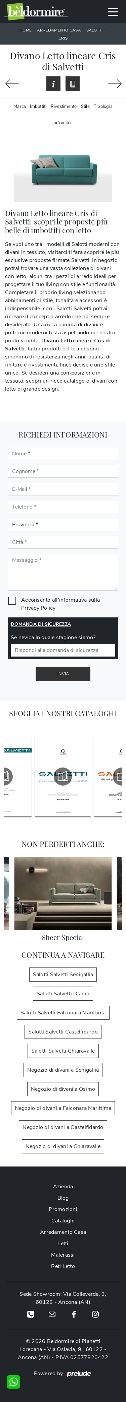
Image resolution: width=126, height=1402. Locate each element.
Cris (63, 38)
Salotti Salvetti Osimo (63, 993)
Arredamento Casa (59, 30)
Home (25, 30)
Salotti (94, 30)
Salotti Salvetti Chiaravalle (63, 1051)
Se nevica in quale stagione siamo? (53, 637)
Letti (62, 1243)
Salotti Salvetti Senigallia (63, 974)
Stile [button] (85, 107)
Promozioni (63, 1209)
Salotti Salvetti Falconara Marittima (63, 1012)
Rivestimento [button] (64, 107)
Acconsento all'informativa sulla (60, 604)
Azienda (63, 1186)
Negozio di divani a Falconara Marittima (63, 1108)
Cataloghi (63, 1220)
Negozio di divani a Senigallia (63, 1070)
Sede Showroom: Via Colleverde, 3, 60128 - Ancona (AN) (62, 1298)
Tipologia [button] (103, 107)
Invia (63, 674)
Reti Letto (63, 1266)
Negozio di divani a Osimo (63, 1089)
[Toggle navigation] (113, 11)
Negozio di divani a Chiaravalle (63, 1146)
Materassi (63, 1255)
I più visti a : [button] (63, 123)
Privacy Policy (38, 608)
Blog (63, 1198)
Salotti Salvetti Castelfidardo (63, 1032)
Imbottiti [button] (38, 107)
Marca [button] (19, 107)
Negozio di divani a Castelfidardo (63, 1127)
